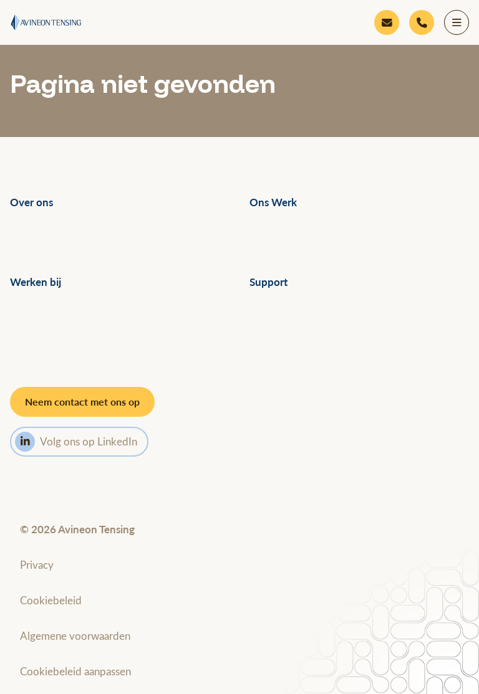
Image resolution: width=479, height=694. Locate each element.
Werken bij (35, 282)
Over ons (31, 202)
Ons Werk (273, 202)
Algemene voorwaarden (75, 635)
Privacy (37, 564)
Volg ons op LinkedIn (76, 442)
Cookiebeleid (51, 600)
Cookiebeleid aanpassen (75, 671)
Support (268, 282)
